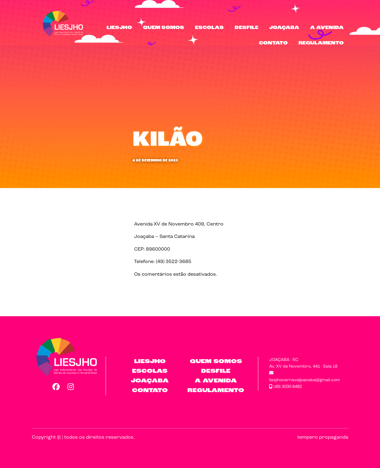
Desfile (246, 27)
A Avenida (327, 27)
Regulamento (321, 43)
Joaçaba (284, 27)
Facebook (55, 386)
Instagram (70, 386)
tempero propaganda (322, 437)
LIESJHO (119, 27)
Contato (273, 43)
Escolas (209, 27)
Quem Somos (163, 27)
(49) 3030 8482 (285, 387)
